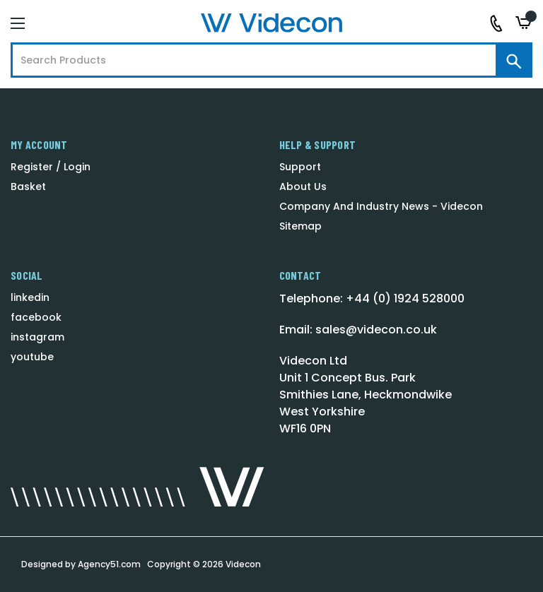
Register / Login (50, 167)
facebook (36, 317)
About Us (303, 186)
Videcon (243, 564)
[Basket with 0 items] (523, 23)
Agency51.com (109, 564)
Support (300, 167)
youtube (32, 357)
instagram (37, 337)
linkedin (30, 297)
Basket (28, 186)
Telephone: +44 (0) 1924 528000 (372, 298)
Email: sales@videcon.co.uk (358, 329)
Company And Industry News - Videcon (381, 206)
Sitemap (300, 226)
